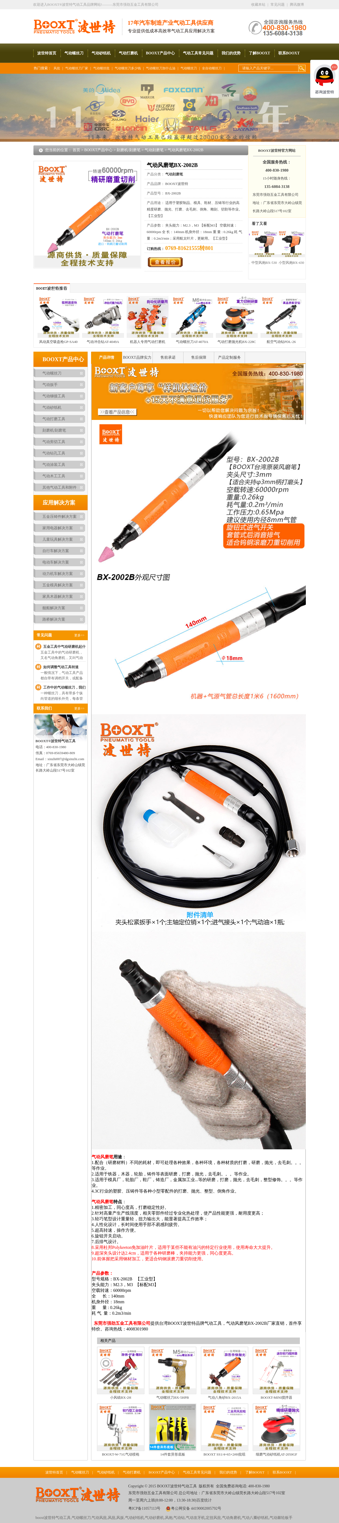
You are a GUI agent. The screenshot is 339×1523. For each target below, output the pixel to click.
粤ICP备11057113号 (144, 1508)
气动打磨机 (128, 53)
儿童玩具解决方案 (57, 539)
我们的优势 (231, 53)
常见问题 (277, 4)
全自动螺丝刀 (212, 68)
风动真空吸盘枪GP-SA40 (58, 342)
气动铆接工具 (53, 396)
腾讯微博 (297, 4)
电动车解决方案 (55, 562)
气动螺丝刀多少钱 (128, 68)
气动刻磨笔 (154, 150)
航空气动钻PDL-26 (281, 342)
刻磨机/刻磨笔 (129, 150)
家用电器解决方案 (57, 528)
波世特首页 (46, 53)
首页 (76, 150)
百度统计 (204, 1500)
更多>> (79, 635)
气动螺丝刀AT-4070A (192, 342)
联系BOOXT (289, 53)
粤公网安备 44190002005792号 (196, 1508)
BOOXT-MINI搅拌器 (277, 1397)
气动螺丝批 (101, 68)
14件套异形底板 (172, 1454)
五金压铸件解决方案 (59, 517)
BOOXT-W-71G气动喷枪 (120, 1454)
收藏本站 (258, 4)
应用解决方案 (59, 503)
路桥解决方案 (53, 619)
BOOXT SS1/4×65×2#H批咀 (225, 1454)
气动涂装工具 (53, 465)
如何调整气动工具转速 (61, 667)
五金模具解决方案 (57, 585)
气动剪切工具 (53, 442)
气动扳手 (50, 385)
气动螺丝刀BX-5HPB (172, 1397)
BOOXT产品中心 (160, 53)
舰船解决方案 (53, 608)
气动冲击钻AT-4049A (103, 342)
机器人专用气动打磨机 (147, 342)
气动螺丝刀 (73, 53)
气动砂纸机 (101, 53)
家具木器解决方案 (57, 597)
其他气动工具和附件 (59, 487)
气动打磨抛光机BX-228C (236, 342)
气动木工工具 (53, 476)
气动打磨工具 (53, 419)
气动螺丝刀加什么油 (160, 68)
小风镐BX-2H (120, 1397)
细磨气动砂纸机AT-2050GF (276, 1454)
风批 (57, 68)
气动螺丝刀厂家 (76, 68)
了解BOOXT (259, 53)
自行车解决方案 (55, 551)
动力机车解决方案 (57, 574)
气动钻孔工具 (53, 453)
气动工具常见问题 (198, 53)
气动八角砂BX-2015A (224, 1397)
